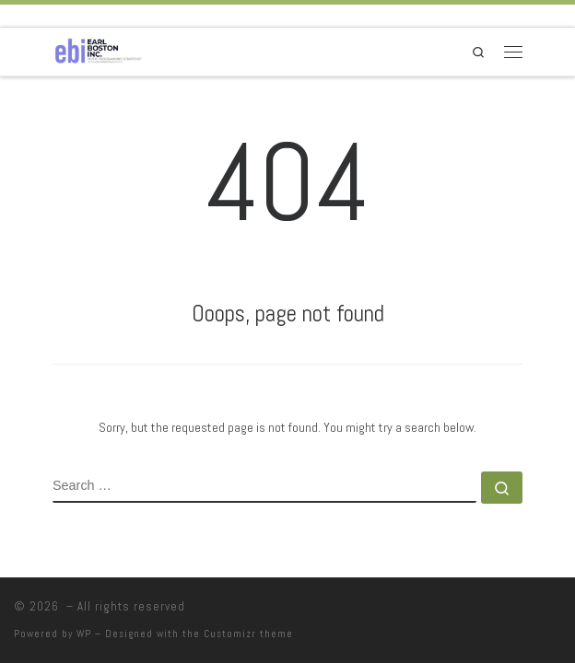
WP (83, 633)
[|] (98, 50)
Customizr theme (248, 633)
